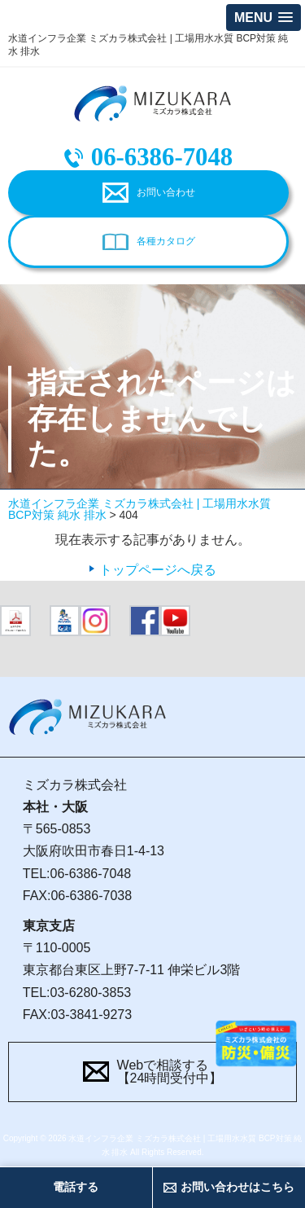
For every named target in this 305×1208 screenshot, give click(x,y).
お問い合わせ (166, 192)
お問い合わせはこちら (237, 1186)
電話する (75, 1186)
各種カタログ (166, 241)
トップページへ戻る (157, 570)
